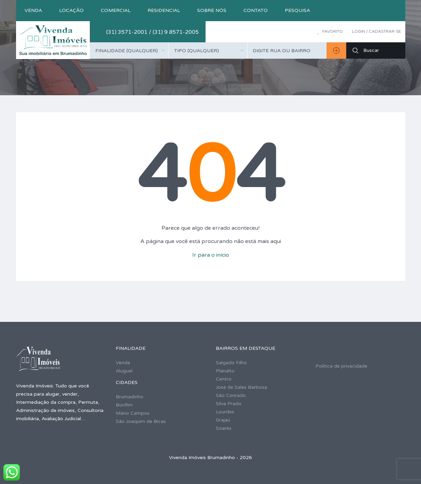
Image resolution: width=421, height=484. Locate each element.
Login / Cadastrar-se (376, 31)
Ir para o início (210, 255)
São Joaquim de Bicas (141, 421)
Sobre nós (211, 10)
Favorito (329, 31)
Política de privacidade (341, 366)
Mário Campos (133, 413)
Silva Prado (228, 404)
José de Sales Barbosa (241, 387)
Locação (71, 10)
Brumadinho (129, 397)
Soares (223, 428)
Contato (255, 10)
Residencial (164, 10)
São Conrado (231, 395)
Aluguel (124, 371)
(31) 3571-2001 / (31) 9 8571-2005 (152, 32)
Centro (223, 379)
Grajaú (223, 420)
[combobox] (129, 50)
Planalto (225, 371)
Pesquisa (297, 10)
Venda (33, 10)
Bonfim (124, 405)
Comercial (115, 10)
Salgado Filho (231, 363)
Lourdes (225, 412)
